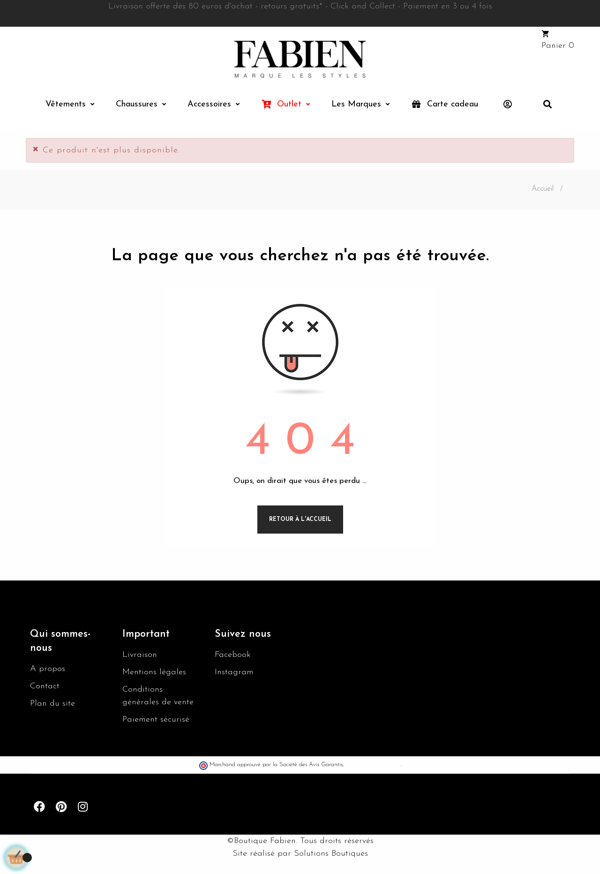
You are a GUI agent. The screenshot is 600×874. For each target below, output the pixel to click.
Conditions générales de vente (158, 696)
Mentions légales (154, 672)
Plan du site (52, 703)
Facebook (233, 654)
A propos (47, 668)
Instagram (234, 672)
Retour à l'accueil (300, 519)
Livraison (139, 654)
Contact (45, 686)
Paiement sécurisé (155, 719)
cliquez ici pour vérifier (373, 765)
